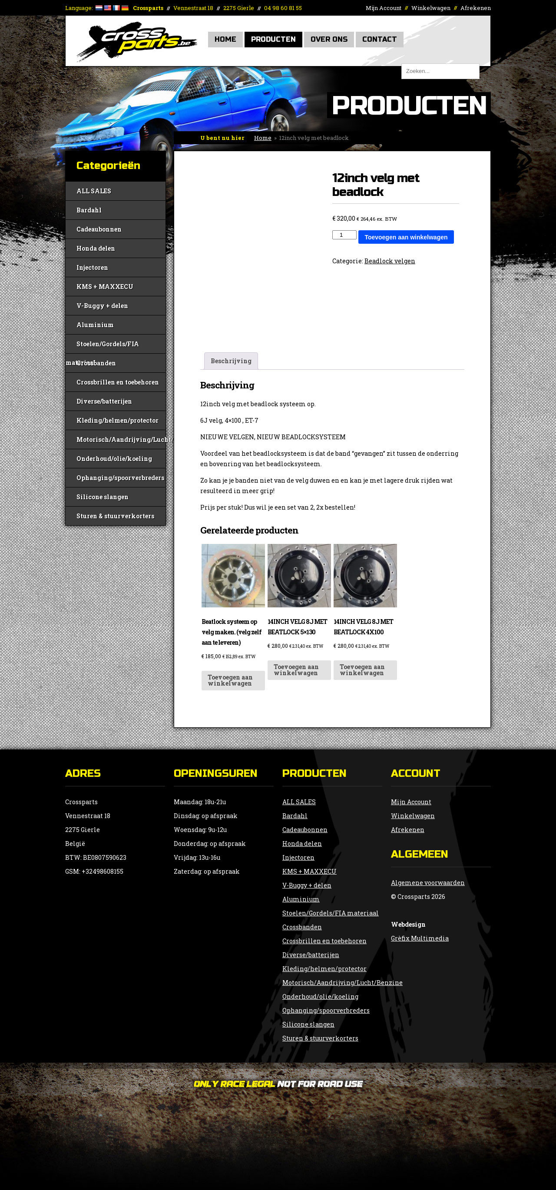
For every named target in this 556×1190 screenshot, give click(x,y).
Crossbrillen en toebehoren (117, 382)
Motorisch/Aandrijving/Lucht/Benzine (120, 439)
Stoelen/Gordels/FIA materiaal (102, 346)
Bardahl (89, 210)
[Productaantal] (344, 234)
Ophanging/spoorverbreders (120, 478)
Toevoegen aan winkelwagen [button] (230, 680)
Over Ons (329, 39)
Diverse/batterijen (104, 401)
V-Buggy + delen (102, 306)
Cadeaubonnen (99, 229)
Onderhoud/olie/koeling (114, 458)
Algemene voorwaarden (428, 882)
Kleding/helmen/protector (117, 420)
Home (225, 39)
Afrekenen (475, 8)
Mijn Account (383, 8)
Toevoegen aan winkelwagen (405, 237)
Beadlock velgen (389, 261)
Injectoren (92, 267)
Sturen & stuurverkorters (115, 516)
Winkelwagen (430, 8)
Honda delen (95, 248)
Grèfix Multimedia (420, 938)
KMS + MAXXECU (104, 286)
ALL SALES (93, 191)
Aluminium (95, 325)
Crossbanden (96, 363)
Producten (273, 39)
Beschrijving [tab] (231, 361)
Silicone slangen (102, 497)
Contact (379, 39)
